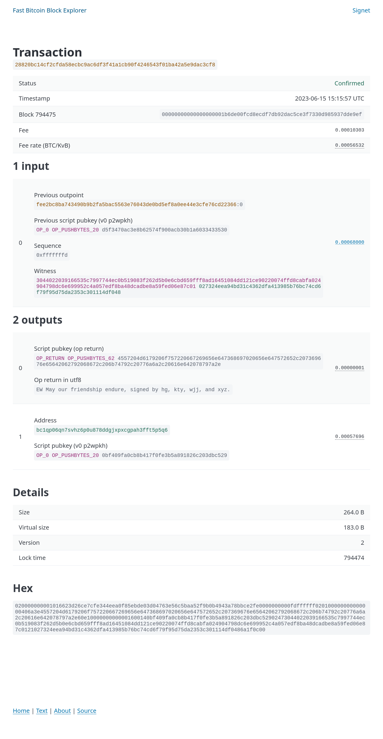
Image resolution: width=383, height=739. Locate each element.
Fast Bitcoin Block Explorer (50, 10)
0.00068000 (350, 242)
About (62, 711)
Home (21, 711)
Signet (361, 10)
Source (86, 711)
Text (41, 711)
